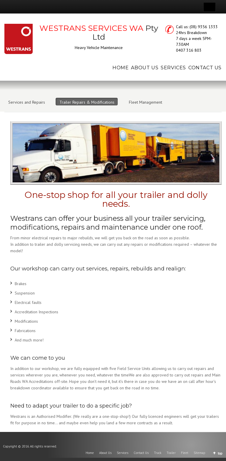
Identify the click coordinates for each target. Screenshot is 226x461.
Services (122, 453)
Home (90, 453)
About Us (105, 453)
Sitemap (199, 453)
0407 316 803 (189, 50)
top (220, 453)
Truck (157, 453)
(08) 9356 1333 (204, 26)
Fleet (184, 453)
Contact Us (141, 453)
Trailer (171, 453)
